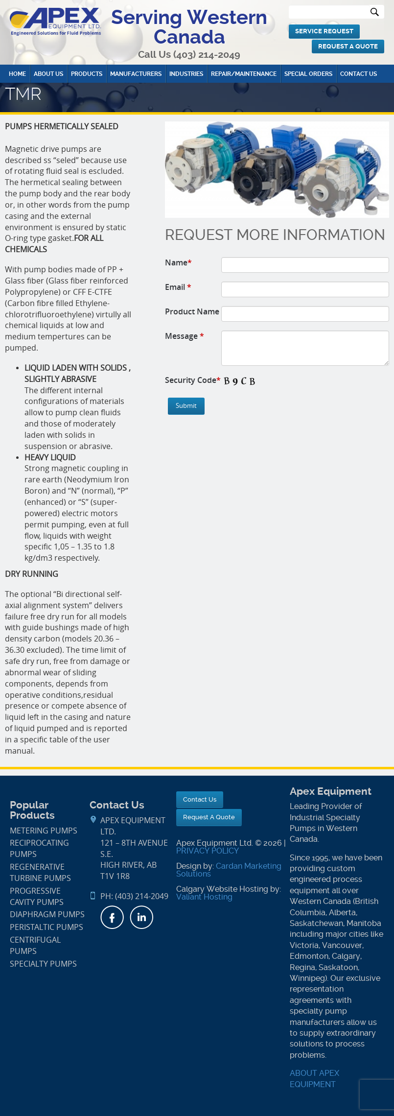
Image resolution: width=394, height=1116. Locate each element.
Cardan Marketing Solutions (228, 870)
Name (178, 262)
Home (17, 74)
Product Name (192, 311)
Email (178, 287)
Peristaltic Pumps (46, 927)
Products (86, 74)
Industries (186, 74)
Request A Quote (348, 46)
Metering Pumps (43, 830)
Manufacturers (136, 74)
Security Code (193, 380)
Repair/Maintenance (244, 74)
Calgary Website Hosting (222, 889)
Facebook (112, 917)
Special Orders (308, 74)
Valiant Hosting (204, 897)
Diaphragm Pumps (47, 914)
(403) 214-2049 (206, 54)
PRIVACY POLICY (207, 850)
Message (184, 336)
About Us (48, 74)
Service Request (324, 31)
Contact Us (358, 74)
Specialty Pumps (43, 964)
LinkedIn (141, 917)
